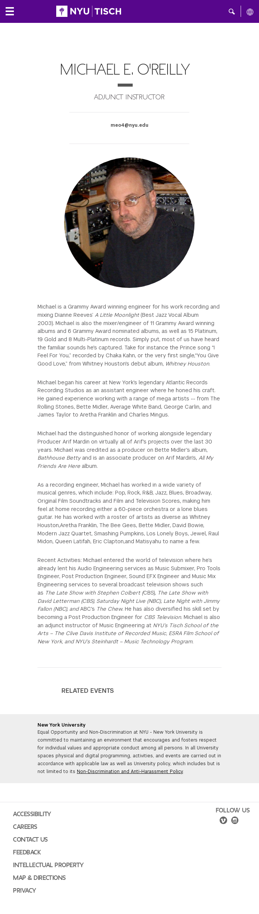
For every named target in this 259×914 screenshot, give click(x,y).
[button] (232, 11)
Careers (25, 827)
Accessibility (32, 814)
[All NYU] (250, 11)
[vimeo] (223, 821)
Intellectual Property (48, 865)
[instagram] (235, 821)
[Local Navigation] (9, 11)
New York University (61, 725)
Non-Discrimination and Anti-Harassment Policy (130, 772)
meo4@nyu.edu (129, 125)
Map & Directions (39, 878)
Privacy (24, 891)
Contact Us (30, 840)
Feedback (27, 853)
